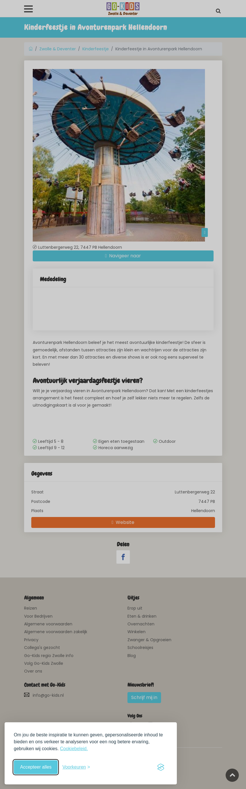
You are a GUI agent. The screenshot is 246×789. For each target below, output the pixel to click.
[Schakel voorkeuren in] (76, 767)
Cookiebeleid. (74, 748)
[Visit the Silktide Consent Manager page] (161, 767)
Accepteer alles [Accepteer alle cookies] (35, 767)
